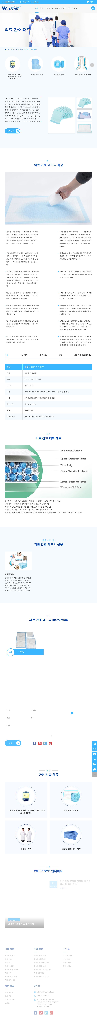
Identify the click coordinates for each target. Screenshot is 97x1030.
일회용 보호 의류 (37, 74)
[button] (92, 65)
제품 (37, 10)
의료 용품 (20, 49)
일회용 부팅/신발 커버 (83, 74)
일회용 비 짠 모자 (60, 74)
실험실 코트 (26, 849)
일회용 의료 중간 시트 (71, 849)
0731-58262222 (10, 2)
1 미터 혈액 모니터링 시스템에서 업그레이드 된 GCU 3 (13, 76)
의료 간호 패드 (31, 49)
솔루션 (57, 10)
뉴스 (69, 10)
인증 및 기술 (49, 10)
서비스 (63, 10)
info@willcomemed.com (30, 2)
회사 (41, 10)
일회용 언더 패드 (71, 810)
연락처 (75, 10)
